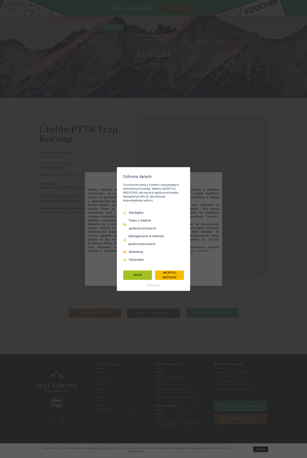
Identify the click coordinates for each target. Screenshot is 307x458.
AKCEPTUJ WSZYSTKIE (170, 275)
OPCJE (137, 275)
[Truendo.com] (153, 285)
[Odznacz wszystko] (185, 172)
